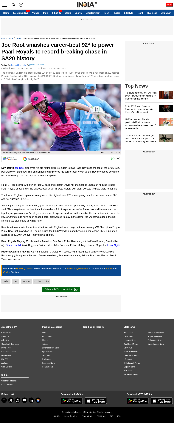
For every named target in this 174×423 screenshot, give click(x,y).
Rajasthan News (155, 336)
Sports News (47, 352)
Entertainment (93, 13)
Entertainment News (50, 348)
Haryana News (130, 340)
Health (140, 13)
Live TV (4, 359)
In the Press (6, 348)
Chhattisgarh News (132, 363)
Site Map (57, 416)
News (3, 38)
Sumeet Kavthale (18, 65)
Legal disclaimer (71, 416)
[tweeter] (11, 400)
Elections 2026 (20, 13)
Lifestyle (128, 13)
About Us (5, 336)
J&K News (128, 371)
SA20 (15, 281)
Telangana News (155, 340)
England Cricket (41, 281)
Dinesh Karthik (13, 245)
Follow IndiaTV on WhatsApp (61, 289)
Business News (48, 363)
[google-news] (38, 400)
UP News (128, 359)
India (45, 13)
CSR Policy (101, 416)
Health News (47, 367)
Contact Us (6, 333)
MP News (128, 348)
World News (47, 336)
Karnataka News (131, 374)
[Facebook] (4, 400)
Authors (4, 363)
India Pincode (7, 384)
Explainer (166, 13)
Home (6, 13)
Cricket (18, 38)
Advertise (5, 340)
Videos (35, 13)
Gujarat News (129, 367)
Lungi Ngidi (113, 245)
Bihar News (128, 333)
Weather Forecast (8, 381)
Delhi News (128, 336)
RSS (119, 416)
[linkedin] (31, 400)
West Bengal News (156, 344)
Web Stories (6, 367)
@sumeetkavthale (36, 65)
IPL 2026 (56, 13)
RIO (111, 416)
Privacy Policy (87, 416)
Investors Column (8, 352)
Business (152, 13)
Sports (78, 13)
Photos (116, 13)
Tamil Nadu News (131, 355)
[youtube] (24, 400)
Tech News (46, 355)
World (68, 13)
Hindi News (6, 355)
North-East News (131, 352)
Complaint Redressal (10, 344)
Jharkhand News (131, 344)
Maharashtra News (156, 333)
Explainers (46, 359)
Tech (106, 13)
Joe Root (19, 168)
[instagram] (17, 400)
